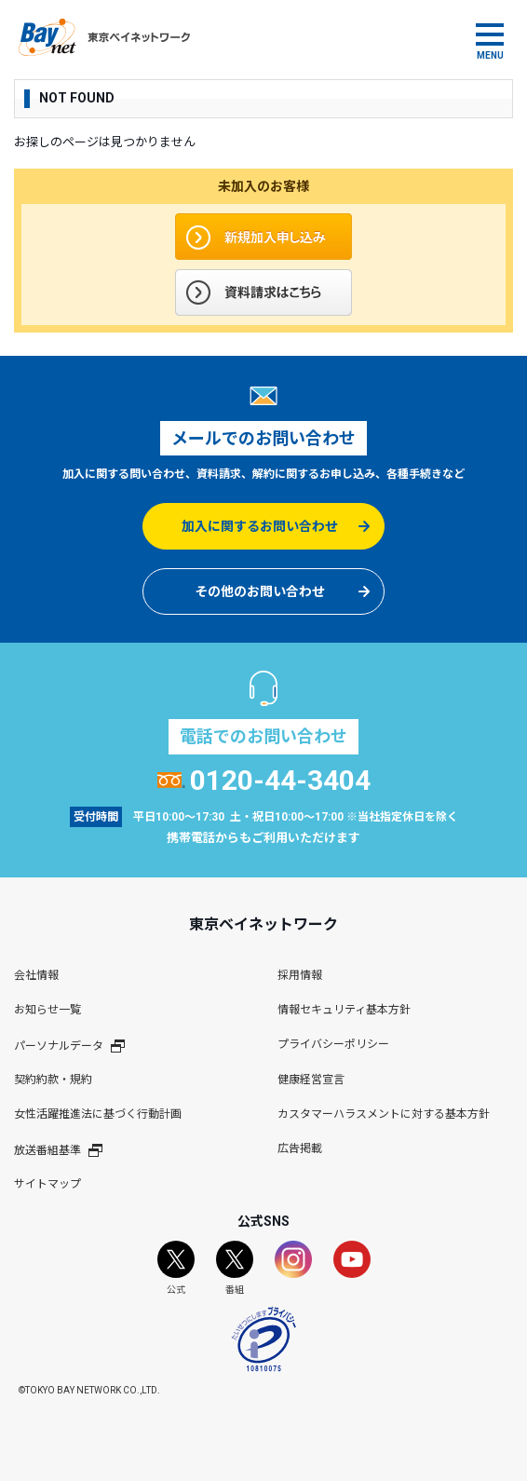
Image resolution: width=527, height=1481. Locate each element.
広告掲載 (299, 1148)
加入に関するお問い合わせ (260, 526)
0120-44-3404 (264, 780)
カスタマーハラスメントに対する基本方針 (383, 1114)
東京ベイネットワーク (104, 37)
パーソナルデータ (69, 1045)
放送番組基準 (58, 1149)
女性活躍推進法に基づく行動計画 (98, 1114)
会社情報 (36, 975)
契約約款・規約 (53, 1079)
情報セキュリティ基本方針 (344, 1009)
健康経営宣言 (311, 1079)
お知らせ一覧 (47, 1009)
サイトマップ (47, 1183)
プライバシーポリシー (333, 1044)
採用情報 (299, 975)
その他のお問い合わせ (260, 591)
